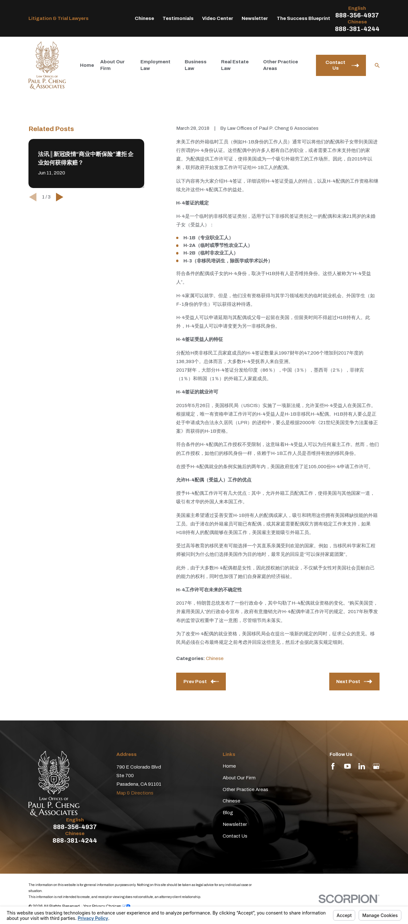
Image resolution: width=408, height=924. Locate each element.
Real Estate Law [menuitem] (235, 65)
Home (229, 766)
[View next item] (59, 197)
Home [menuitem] (87, 65)
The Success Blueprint (303, 18)
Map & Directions (134, 792)
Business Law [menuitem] (196, 65)
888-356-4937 (357, 15)
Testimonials (178, 18)
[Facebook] (333, 766)
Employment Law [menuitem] (155, 65)
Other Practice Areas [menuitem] (280, 65)
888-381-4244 (357, 29)
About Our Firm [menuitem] (112, 65)
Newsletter (255, 18)
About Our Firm (239, 777)
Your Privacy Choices (106, 906)
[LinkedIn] (361, 766)
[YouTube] (347, 766)
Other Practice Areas (245, 789)
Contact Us (235, 836)
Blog (228, 812)
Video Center (217, 18)
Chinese (144, 18)
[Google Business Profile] (376, 766)
